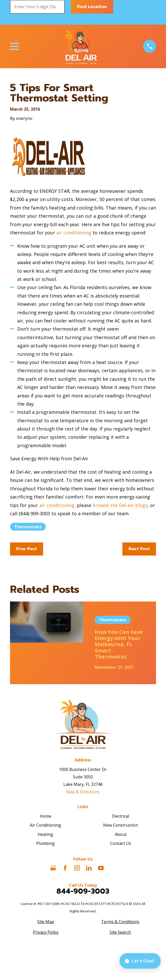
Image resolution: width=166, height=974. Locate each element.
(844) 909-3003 (34, 513)
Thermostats (28, 527)
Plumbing (45, 843)
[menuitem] (46, 921)
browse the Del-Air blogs (120, 505)
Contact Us (120, 843)
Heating (45, 834)
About (120, 834)
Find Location (92, 7)
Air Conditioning (45, 825)
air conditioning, (57, 505)
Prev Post (26, 549)
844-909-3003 (82, 891)
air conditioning (73, 233)
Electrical (120, 816)
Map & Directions (83, 792)
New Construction (120, 825)
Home (45, 816)
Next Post (139, 549)
